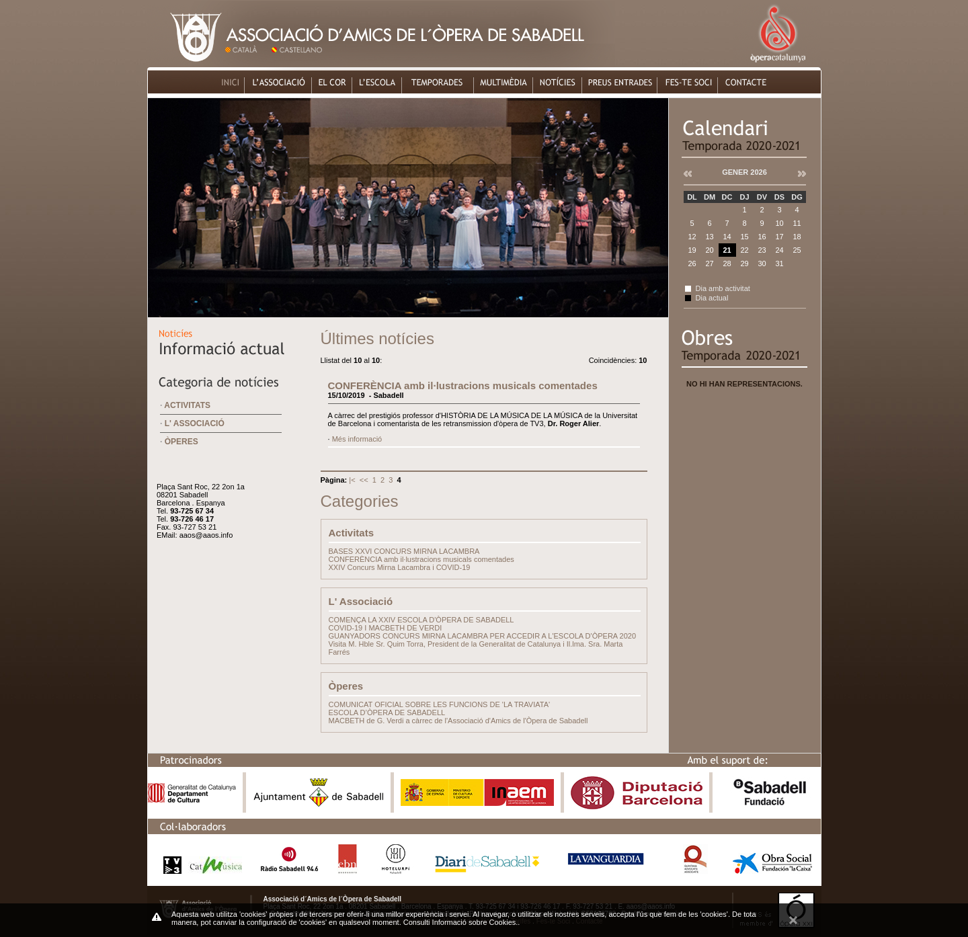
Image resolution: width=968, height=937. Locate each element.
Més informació (357, 439)
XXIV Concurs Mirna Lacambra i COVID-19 (400, 567)
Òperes (181, 441)
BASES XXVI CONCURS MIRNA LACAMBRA (404, 551)
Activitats (187, 405)
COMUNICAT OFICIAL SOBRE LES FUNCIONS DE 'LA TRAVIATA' (440, 704)
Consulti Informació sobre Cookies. (460, 922)
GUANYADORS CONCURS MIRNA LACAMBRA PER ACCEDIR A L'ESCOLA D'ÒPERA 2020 (483, 636)
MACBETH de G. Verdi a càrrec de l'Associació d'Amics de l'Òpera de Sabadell (458, 721)
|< (353, 480)
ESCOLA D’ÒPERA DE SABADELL (387, 712)
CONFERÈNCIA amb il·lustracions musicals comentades (463, 385)
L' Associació (195, 423)
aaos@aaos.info (206, 535)
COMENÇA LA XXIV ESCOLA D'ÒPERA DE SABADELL (421, 620)
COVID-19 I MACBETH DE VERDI (385, 628)
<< (365, 480)
